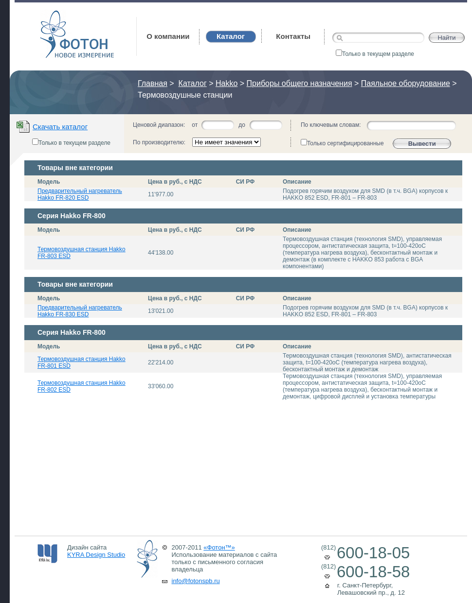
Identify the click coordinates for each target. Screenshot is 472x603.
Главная (152, 83)
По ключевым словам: (331, 124)
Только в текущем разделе (375, 54)
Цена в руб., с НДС (175, 181)
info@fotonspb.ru (196, 581)
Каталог (193, 83)
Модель (48, 181)
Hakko (226, 83)
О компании (167, 36)
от (195, 124)
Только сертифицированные (342, 143)
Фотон (53, 15)
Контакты (293, 36)
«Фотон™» (219, 547)
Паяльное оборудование (405, 83)
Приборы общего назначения (299, 83)
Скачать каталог (60, 126)
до (241, 124)
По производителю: (159, 142)
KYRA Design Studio (96, 554)
